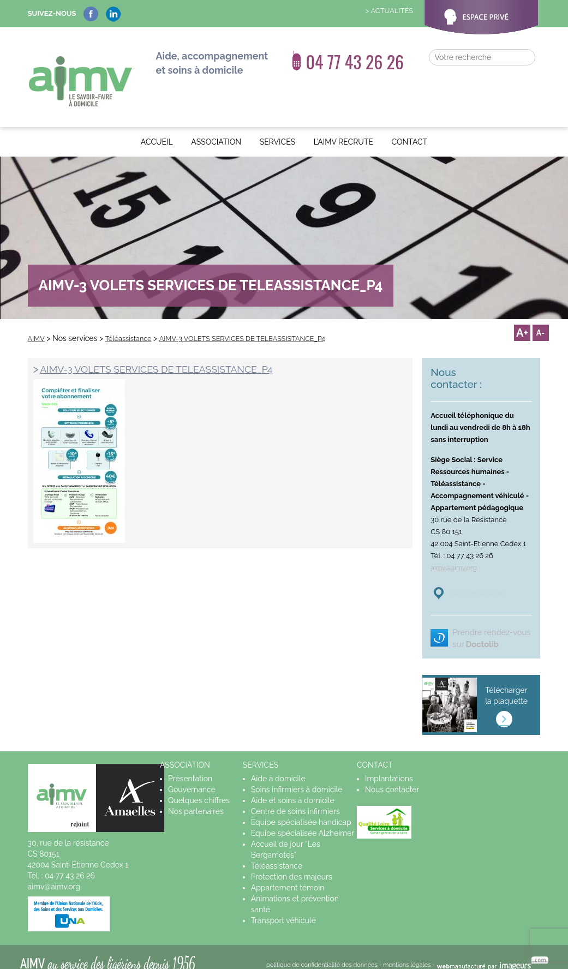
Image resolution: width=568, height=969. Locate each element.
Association (216, 118)
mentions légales (407, 952)
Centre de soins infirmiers (295, 799)
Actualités (391, 11)
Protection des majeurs (291, 864)
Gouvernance (192, 777)
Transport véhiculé (283, 908)
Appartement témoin (288, 875)
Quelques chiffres (199, 788)
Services (277, 118)
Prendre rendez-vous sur (484, 620)
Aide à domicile (278, 766)
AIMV (79, 69)
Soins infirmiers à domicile (297, 777)
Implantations (389, 766)
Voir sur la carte (486, 569)
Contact (410, 118)
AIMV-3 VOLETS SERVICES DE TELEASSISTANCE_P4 (169, 345)
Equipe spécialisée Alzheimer (303, 821)
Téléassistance (277, 854)
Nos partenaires (196, 799)
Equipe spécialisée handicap (301, 810)
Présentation (190, 766)
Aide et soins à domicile (292, 788)
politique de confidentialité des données (322, 952)
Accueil (157, 118)
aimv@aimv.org (455, 544)
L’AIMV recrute (343, 118)
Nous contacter (392, 777)
